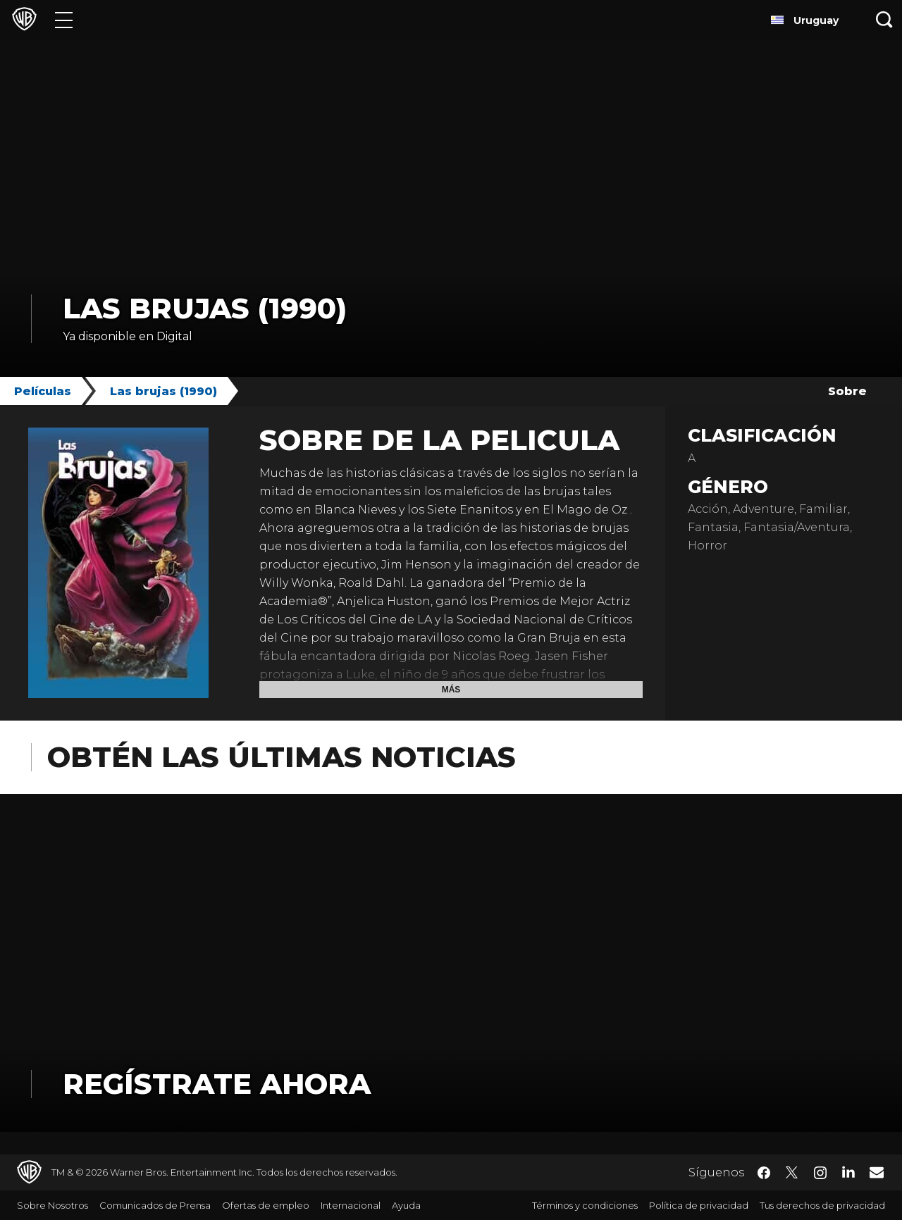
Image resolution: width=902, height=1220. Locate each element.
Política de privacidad (698, 1205)
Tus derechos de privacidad (822, 1205)
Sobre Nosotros (52, 1205)
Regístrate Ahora (217, 1083)
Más (451, 690)
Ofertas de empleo (265, 1205)
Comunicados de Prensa (155, 1205)
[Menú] (64, 19)
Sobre (847, 391)
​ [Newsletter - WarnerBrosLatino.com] (876, 1172)
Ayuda (406, 1205)
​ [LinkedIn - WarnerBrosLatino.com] (848, 1171)
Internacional (351, 1205)
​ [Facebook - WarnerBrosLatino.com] (763, 1172)
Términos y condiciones (585, 1205)
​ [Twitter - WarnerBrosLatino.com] (792, 1172)
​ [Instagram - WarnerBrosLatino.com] (820, 1172)
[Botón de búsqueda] (884, 19)
